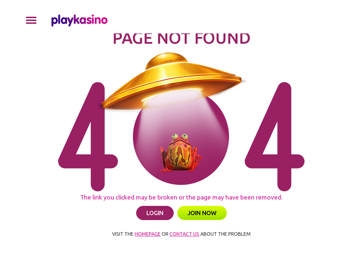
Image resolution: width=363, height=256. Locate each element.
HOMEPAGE (148, 234)
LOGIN (154, 212)
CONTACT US (184, 234)
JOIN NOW (202, 212)
